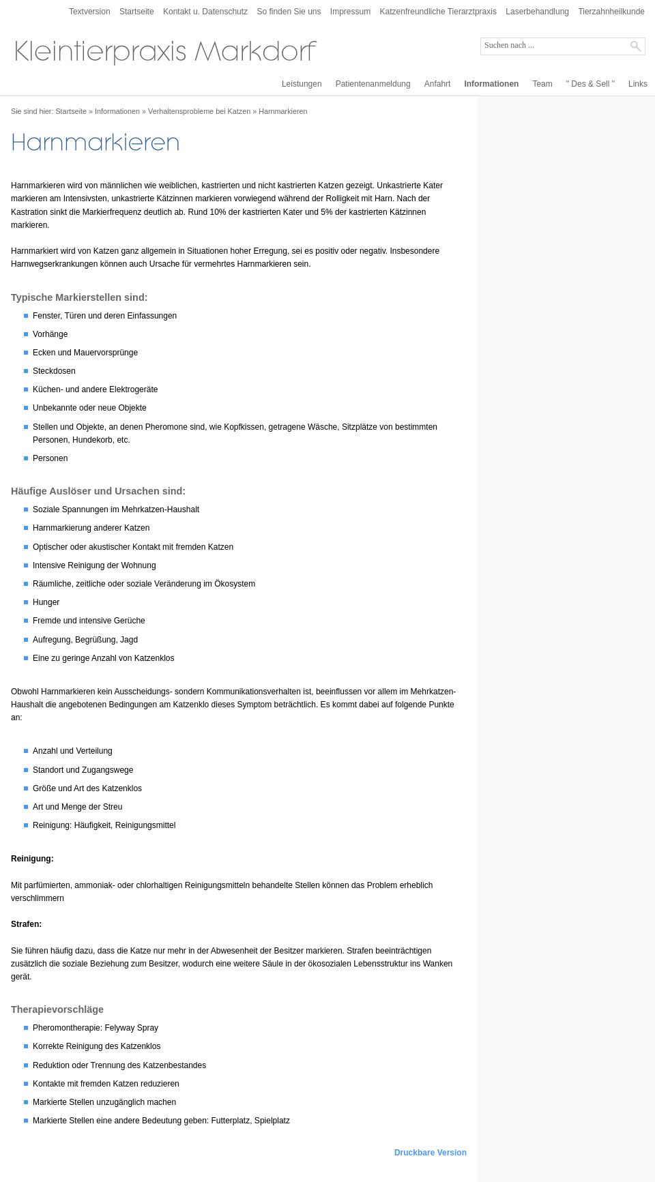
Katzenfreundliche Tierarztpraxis (438, 11)
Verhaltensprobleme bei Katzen (199, 111)
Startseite (136, 11)
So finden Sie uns (289, 11)
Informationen (491, 84)
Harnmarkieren (283, 111)
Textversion (90, 11)
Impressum (350, 11)
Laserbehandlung (537, 11)
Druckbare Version (430, 1152)
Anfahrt (437, 84)
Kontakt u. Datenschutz (205, 11)
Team (542, 84)
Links (637, 84)
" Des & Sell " (590, 84)
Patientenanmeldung (373, 84)
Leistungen (302, 84)
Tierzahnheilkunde (611, 11)
